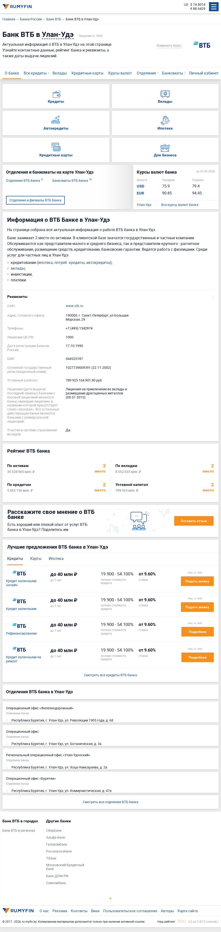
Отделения (146, 73)
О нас (44, 911)
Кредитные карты (87, 73)
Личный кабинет (204, 73)
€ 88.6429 (197, 9)
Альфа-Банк (55, 837)
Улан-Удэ (144, 205)
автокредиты (98, 262)
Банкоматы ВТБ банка (72, 181)
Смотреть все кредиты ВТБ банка (110, 675)
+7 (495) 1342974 (79, 328)
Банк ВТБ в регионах (18, 831)
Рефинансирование (21, 633)
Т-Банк (51, 858)
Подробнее (198, 632)
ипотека (45, 262)
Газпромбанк (56, 844)
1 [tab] (110, 898)
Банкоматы (172, 73)
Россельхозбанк (59, 851)
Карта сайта (188, 911)
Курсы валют (120, 73)
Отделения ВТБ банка (24, 181)
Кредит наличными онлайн (21, 583)
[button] (110, 297)
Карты (36, 558)
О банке (12, 73)
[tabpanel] (21, 827)
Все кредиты (35, 73)
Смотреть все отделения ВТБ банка (110, 802)
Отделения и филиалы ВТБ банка (35, 200)
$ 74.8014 (197, 5)
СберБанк (54, 831)
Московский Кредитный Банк (65, 867)
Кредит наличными (21, 609)
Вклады (60, 73)
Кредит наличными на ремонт (23, 659)
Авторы (167, 911)
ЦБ (186, 5)
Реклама (60, 911)
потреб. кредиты (69, 262)
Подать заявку (197, 581)
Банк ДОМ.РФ (57, 876)
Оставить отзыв (194, 521)
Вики (95, 911)
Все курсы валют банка (179, 205)
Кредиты (15, 558)
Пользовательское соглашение (130, 911)
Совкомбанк (56, 883)
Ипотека (56, 558)
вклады (18, 268)
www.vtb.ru (74, 306)
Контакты (79, 911)
